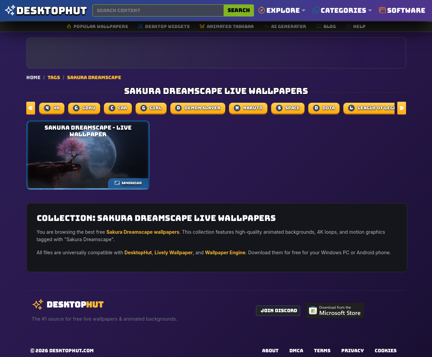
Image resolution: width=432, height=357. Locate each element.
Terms (322, 351)
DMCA (296, 351)
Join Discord (279, 310)
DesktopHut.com (71, 351)
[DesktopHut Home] (45, 10)
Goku (84, 108)
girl (151, 108)
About (270, 351)
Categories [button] (339, 10)
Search (239, 10)
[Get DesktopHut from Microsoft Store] (335, 310)
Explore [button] (279, 10)
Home (33, 77)
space (288, 108)
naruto (248, 108)
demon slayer (198, 108)
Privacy (352, 351)
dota (324, 108)
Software (402, 10)
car (118, 108)
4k (52, 108)
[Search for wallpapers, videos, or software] (158, 10)
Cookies (386, 351)
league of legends (377, 108)
